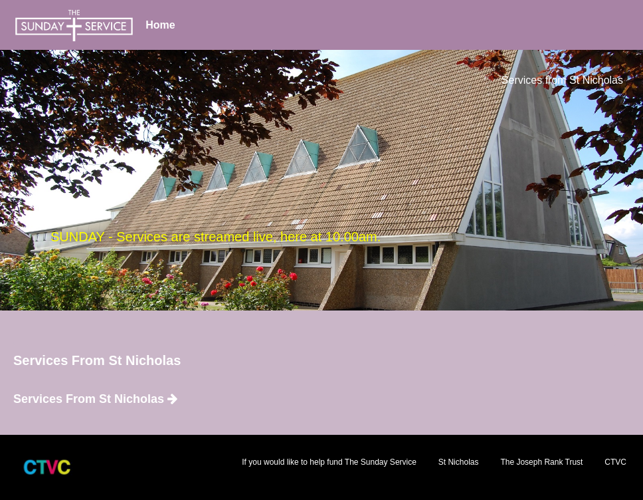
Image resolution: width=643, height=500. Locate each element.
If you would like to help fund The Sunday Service (329, 462)
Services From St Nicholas (95, 399)
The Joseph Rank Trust (541, 462)
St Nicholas (458, 462)
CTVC (615, 462)
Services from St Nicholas (562, 80)
